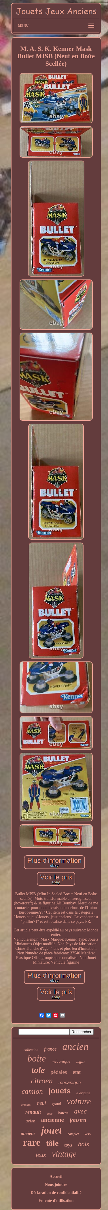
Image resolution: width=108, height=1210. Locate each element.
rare (31, 1142)
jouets (60, 1091)
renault (33, 1112)
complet (73, 1134)
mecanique (69, 1082)
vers (87, 1134)
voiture (79, 1101)
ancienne (52, 1119)
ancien (75, 1046)
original (26, 1104)
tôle (52, 1143)
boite (36, 1058)
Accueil (56, 1176)
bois (83, 1144)
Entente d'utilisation (56, 1201)
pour (50, 1113)
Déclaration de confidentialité (56, 1192)
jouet (51, 1130)
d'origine (83, 1093)
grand (56, 1104)
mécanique (61, 1061)
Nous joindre (56, 1184)
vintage (64, 1153)
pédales (59, 1072)
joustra (78, 1120)
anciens (28, 1133)
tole (38, 1070)
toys (68, 1145)
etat (77, 1072)
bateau (63, 1113)
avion (30, 1121)
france (50, 1049)
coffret (80, 1062)
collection (31, 1049)
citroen (42, 1080)
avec (80, 1111)
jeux (40, 1154)
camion (32, 1091)
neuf (41, 1103)
